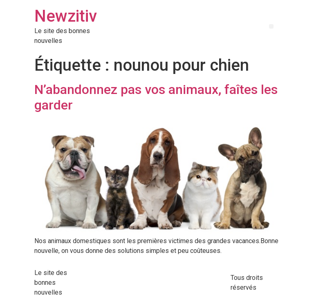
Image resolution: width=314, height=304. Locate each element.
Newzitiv (65, 16)
